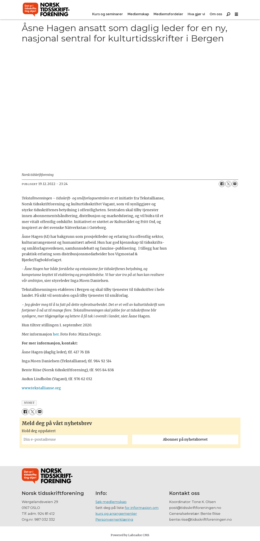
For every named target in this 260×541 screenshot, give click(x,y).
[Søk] (228, 14)
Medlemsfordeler (168, 14)
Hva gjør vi (196, 14)
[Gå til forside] (46, 10)
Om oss (216, 14)
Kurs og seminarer (107, 14)
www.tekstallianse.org (41, 388)
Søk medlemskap (111, 502)
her (56, 334)
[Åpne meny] (236, 14)
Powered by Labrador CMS (130, 535)
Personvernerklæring (114, 519)
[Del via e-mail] (235, 184)
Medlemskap (138, 14)
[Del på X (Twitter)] (228, 184)
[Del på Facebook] (222, 184)
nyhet (29, 403)
